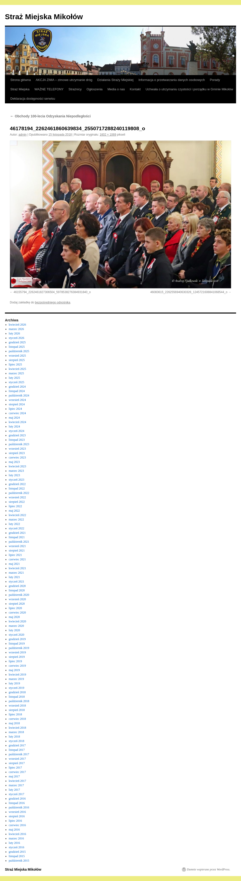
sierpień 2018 (17, 710)
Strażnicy (75, 89)
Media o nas (116, 89)
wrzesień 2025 (17, 355)
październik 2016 (19, 807)
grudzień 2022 (17, 484)
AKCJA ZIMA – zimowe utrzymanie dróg (64, 80)
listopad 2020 (17, 590)
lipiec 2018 (15, 714)
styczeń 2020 (16, 634)
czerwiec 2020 (17, 612)
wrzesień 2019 (17, 652)
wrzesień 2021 (17, 546)
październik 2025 (19, 351)
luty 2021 (14, 577)
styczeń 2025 (16, 382)
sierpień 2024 (17, 404)
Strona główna (20, 80)
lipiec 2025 (15, 364)
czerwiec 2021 (17, 559)
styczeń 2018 (16, 741)
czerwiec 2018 (17, 719)
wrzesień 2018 (17, 705)
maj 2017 (14, 776)
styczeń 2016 (16, 847)
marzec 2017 (16, 785)
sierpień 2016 (17, 816)
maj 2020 (14, 617)
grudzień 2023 (17, 435)
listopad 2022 (17, 488)
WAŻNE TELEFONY (48, 89)
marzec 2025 (16, 373)
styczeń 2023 (16, 479)
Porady (215, 80)
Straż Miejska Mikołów (44, 17)
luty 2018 (14, 736)
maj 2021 (14, 564)
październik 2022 (19, 493)
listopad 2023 (17, 439)
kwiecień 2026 (17, 324)
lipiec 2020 (15, 608)
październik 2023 (19, 444)
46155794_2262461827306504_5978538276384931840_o (52, 292)
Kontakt (135, 89)
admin (22, 134)
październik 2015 (19, 860)
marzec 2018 (16, 732)
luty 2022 (14, 524)
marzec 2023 (16, 470)
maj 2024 (14, 417)
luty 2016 (14, 843)
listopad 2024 (17, 391)
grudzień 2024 (17, 386)
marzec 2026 (16, 329)
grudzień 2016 (17, 798)
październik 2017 (19, 754)
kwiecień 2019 (17, 674)
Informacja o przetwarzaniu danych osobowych (171, 80)
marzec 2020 (16, 626)
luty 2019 (14, 683)
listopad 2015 (17, 856)
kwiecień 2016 (17, 834)
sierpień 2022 (17, 501)
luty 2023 (14, 475)
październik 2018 (19, 701)
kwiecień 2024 (17, 422)
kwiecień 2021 (17, 568)
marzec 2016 (16, 838)
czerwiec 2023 (17, 457)
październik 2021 (19, 541)
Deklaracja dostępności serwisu (32, 98)
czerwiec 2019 (17, 665)
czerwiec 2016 (17, 825)
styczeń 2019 (16, 688)
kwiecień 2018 (17, 727)
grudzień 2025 (17, 342)
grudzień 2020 (17, 586)
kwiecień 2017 (17, 781)
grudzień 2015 (17, 851)
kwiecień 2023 (17, 466)
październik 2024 (19, 395)
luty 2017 (14, 789)
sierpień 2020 (17, 603)
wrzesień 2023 (17, 448)
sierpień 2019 (17, 657)
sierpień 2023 (17, 453)
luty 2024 (14, 426)
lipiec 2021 (15, 555)
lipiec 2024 (15, 408)
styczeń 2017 (16, 794)
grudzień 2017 (17, 745)
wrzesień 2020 (17, 599)
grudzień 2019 (17, 639)
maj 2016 (14, 829)
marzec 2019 (16, 679)
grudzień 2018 (17, 692)
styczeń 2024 (16, 431)
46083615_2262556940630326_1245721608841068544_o (188, 292)
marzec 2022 (16, 519)
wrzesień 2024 (17, 400)
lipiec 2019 (15, 661)
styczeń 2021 (16, 581)
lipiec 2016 (15, 820)
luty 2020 (14, 630)
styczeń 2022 (16, 528)
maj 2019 (14, 670)
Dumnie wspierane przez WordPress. (208, 869)
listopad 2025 (17, 346)
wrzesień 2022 (17, 497)
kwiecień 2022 (17, 515)
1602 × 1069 (108, 134)
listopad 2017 (17, 750)
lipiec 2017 (15, 767)
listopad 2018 (17, 696)
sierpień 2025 (17, 360)
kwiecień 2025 (17, 369)
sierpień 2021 (17, 550)
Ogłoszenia (95, 89)
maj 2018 (14, 723)
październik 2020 (19, 595)
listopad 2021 (17, 537)
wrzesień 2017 (17, 758)
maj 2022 (14, 510)
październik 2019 (19, 648)
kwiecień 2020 (17, 621)
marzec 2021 (16, 572)
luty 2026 (14, 333)
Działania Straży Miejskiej (115, 80)
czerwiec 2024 (17, 413)
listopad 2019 (17, 643)
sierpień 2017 (17, 763)
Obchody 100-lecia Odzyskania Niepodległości (50, 116)
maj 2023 (14, 462)
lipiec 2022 (15, 506)
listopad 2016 (17, 803)
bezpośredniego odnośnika (52, 302)
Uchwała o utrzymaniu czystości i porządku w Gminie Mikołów (189, 89)
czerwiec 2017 (17, 772)
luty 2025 (14, 377)
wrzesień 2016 (17, 812)
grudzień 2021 (17, 533)
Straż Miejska (20, 89)
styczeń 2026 (16, 338)
